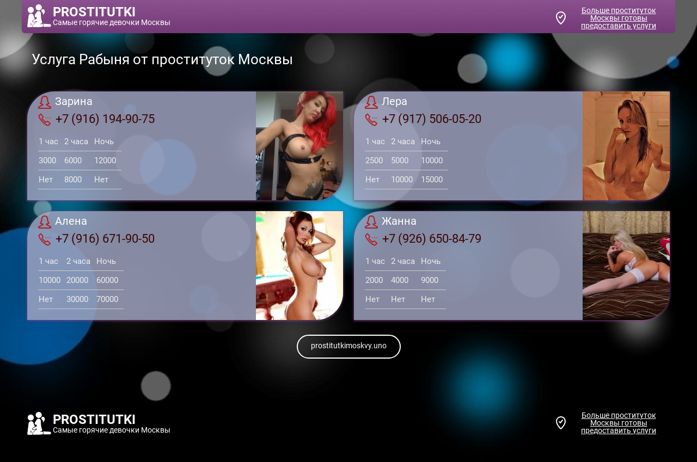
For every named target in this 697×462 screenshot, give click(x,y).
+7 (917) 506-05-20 (423, 119)
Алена (62, 222)
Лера (386, 102)
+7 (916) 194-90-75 (96, 119)
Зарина (65, 102)
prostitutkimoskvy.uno (349, 345)
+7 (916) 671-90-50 (96, 239)
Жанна (391, 222)
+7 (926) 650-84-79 (423, 239)
